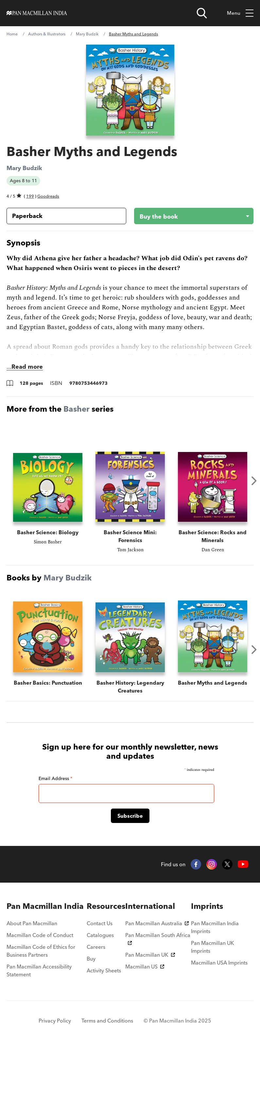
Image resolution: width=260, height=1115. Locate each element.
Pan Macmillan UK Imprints (212, 1012)
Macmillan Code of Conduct (40, 1000)
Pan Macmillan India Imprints (215, 993)
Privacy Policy (55, 1086)
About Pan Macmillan (32, 989)
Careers (96, 1012)
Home (12, 33)
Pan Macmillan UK (150, 1020)
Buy (91, 1024)
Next (254, 480)
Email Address (55, 844)
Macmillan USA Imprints (219, 1028)
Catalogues (100, 1000)
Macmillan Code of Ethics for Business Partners (41, 1016)
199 (30, 196)
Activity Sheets (104, 1036)
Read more (27, 366)
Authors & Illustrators (46, 33)
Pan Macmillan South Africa (157, 1003)
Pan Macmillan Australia (157, 989)
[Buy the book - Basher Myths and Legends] (188, 216)
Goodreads (48, 196)
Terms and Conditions (107, 1086)
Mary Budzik (87, 33)
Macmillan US (144, 1032)
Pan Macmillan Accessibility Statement (39, 1036)
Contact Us (100, 989)
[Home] (37, 13)
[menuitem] (47, 972)
